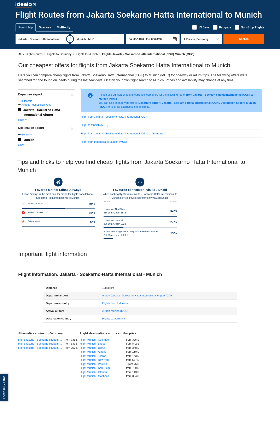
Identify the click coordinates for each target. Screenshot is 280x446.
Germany (26, 134)
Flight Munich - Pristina (93, 364)
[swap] (70, 39)
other (22, 119)
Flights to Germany (113, 318)
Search (244, 39)
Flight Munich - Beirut (92, 347)
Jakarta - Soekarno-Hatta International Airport (41, 112)
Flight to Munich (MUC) (95, 125)
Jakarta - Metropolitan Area (36, 104)
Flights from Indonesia (115, 303)
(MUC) (115, 310)
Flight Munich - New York (95, 359)
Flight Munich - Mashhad (94, 376)
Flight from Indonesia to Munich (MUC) (104, 141)
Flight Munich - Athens (93, 351)
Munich (28, 139)
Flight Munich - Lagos (92, 343)
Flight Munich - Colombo (94, 339)
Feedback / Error (4, 387)
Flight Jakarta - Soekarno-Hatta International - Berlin (41, 347)
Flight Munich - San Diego (95, 367)
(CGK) (137, 295)
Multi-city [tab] (63, 27)
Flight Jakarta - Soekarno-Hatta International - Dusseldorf (41, 343)
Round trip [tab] (25, 27)
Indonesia (26, 101)
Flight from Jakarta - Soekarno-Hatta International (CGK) (114, 116)
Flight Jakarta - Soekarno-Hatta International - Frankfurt (41, 339)
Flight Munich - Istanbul (93, 372)
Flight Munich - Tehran (93, 355)
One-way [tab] (45, 27)
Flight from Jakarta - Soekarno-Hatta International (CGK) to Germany (122, 133)
